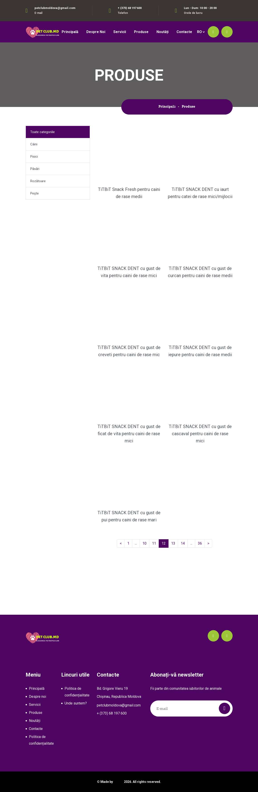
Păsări (34, 169)
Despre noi (95, 32)
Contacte (184, 32)
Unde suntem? (76, 703)
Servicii (119, 32)
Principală (70, 32)
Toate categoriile (42, 132)
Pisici (34, 157)
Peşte (34, 193)
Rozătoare (38, 181)
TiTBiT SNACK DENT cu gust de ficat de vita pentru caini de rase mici (129, 433)
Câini (33, 144)
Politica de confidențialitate (41, 740)
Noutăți (162, 32)
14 (184, 543)
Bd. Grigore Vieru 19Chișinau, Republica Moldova (119, 692)
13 (174, 543)
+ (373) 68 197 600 (130, 8)
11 (155, 543)
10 (145, 543)
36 (201, 543)
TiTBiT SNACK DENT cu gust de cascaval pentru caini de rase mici (200, 433)
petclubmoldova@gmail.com (55, 8)
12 (165, 543)
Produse (141, 32)
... (137, 543)
